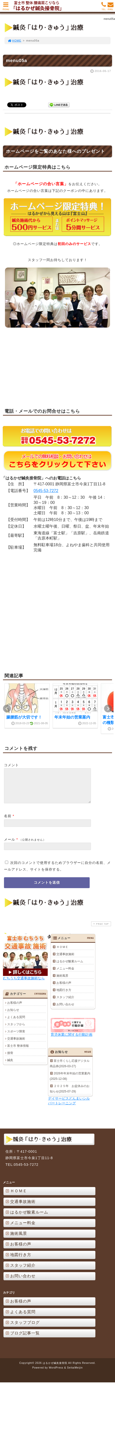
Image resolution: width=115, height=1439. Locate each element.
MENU (5, 7)
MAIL (111, 7)
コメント (11, 765)
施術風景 (62, 981)
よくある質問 (16, 1022)
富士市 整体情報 (18, 1051)
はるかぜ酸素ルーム (69, 967)
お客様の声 (63, 988)
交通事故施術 (65, 960)
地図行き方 (63, 995)
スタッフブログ (22, 1355)
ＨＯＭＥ (62, 952)
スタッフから (16, 1030)
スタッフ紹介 (65, 1003)
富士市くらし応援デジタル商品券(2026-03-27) (24, 1095)
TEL (103, 7)
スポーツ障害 (16, 1037)
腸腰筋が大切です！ (24, 717)
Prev (7, 708)
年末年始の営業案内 (72, 717)
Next (108, 708)
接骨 (10, 1058)
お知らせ (13, 1015)
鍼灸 (10, 1065)
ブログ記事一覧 (22, 1366)
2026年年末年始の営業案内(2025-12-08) (25, 1107)
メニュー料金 (65, 974)
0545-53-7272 (46, 491)
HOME (14, 40)
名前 (7, 822)
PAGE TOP (100, 929)
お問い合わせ (65, 1010)
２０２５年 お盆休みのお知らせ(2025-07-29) (24, 1120)
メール (9, 845)
